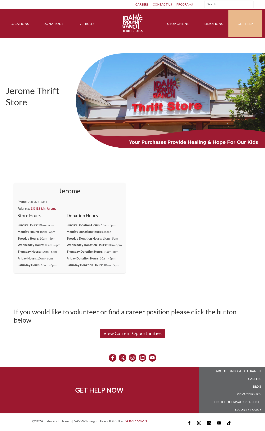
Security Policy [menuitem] (248, 408)
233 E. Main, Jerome (43, 208)
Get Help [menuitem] (245, 23)
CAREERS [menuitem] (141, 4)
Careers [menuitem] (254, 378)
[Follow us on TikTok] (229, 421)
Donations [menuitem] (53, 23)
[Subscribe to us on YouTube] (152, 358)
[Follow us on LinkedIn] (142, 358)
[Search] (229, 4)
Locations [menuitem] (20, 23)
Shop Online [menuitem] (178, 23)
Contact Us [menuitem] (162, 4)
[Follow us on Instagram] (132, 358)
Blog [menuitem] (257, 386)
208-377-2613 (136, 420)
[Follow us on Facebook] (112, 358)
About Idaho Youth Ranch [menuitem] (238, 371)
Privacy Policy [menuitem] (249, 393)
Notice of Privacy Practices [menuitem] (237, 401)
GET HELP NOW (99, 389)
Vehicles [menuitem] (87, 23)
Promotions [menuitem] (211, 23)
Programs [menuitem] (184, 4)
